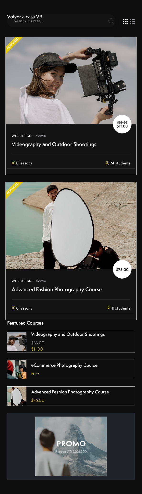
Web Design (21, 136)
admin (41, 136)
